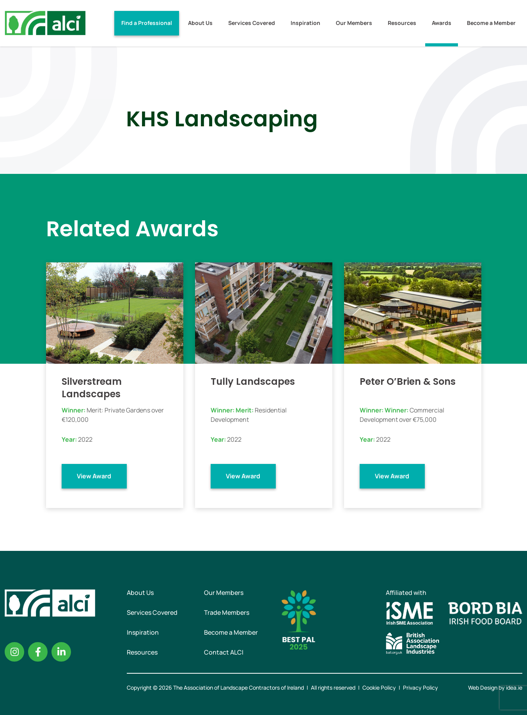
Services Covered (251, 23)
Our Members (354, 23)
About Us (200, 23)
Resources (402, 23)
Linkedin (61, 652)
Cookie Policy (379, 687)
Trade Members (226, 612)
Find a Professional (146, 23)
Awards (441, 23)
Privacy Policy (420, 687)
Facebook (38, 652)
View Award (94, 476)
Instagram (14, 652)
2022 (85, 439)
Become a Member (491, 23)
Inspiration (305, 23)
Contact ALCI (223, 652)
